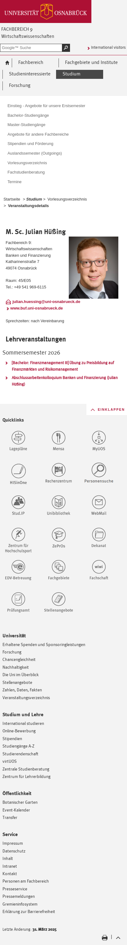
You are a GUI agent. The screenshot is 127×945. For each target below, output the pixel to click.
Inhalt (7, 858)
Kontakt (9, 873)
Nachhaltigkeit (15, 667)
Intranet (9, 866)
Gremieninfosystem (19, 904)
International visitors (108, 47)
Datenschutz (13, 850)
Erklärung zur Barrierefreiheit (28, 911)
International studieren (23, 723)
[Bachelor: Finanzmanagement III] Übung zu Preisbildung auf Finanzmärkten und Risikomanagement (63, 366)
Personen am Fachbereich (25, 881)
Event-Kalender (16, 809)
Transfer (9, 817)
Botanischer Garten (19, 802)
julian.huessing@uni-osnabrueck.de (46, 301)
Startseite (11, 199)
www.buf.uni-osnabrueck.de (36, 308)
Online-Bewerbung (19, 730)
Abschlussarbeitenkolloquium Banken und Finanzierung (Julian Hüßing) (65, 381)
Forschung (11, 651)
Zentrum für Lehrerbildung (26, 776)
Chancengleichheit (19, 659)
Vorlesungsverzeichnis (67, 199)
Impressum (12, 843)
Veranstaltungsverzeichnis (26, 697)
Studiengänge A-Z (18, 745)
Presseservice (14, 888)
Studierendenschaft (20, 753)
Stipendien (12, 738)
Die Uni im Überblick (20, 674)
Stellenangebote (17, 682)
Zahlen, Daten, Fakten (22, 689)
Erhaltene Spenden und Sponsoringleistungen (43, 644)
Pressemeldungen (18, 896)
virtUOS (9, 761)
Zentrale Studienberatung (25, 768)
